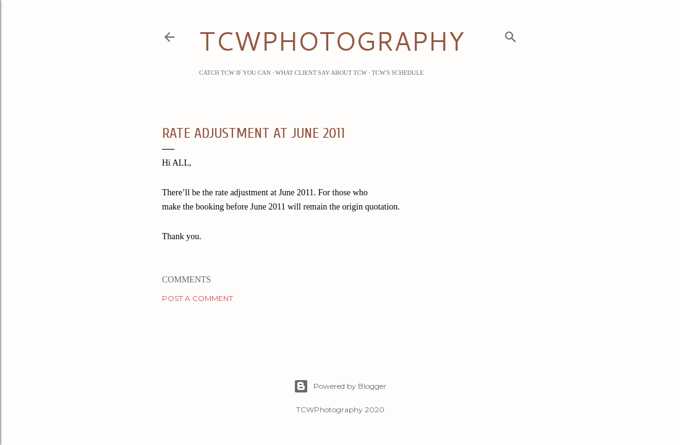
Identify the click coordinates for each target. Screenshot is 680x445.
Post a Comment (197, 298)
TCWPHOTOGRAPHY (331, 40)
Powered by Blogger (340, 386)
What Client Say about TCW (321, 72)
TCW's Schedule (397, 72)
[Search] (510, 34)
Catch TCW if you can (235, 72)
